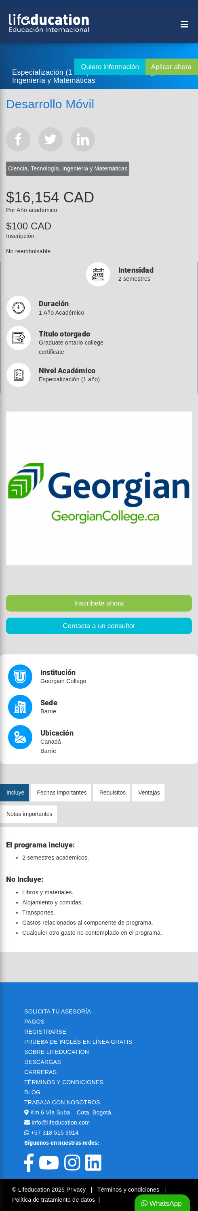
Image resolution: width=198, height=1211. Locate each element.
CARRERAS (40, 1072)
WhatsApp (161, 1203)
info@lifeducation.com (61, 1122)
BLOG (32, 1092)
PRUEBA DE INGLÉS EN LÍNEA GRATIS (78, 1042)
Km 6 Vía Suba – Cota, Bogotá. (71, 1112)
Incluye (15, 792)
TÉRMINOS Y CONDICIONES (63, 1082)
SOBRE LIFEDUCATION (56, 1052)
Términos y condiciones (129, 1189)
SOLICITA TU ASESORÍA (57, 1011)
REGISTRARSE (45, 1031)
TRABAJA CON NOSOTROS (62, 1102)
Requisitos (112, 792)
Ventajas (149, 792)
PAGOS (34, 1021)
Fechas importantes (62, 792)
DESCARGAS (42, 1062)
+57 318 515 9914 (54, 1132)
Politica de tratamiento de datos (53, 1199)
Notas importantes (29, 814)
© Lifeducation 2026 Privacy (49, 1189)
